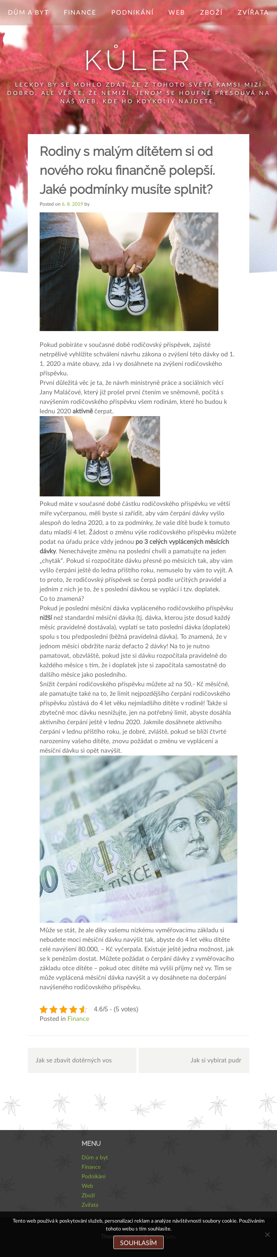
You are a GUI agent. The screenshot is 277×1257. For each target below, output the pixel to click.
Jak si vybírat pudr (216, 1060)
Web (176, 12)
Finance (80, 12)
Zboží (211, 12)
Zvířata (253, 12)
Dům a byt (28, 12)
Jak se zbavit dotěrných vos (74, 1060)
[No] (267, 1234)
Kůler (138, 60)
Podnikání (132, 12)
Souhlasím (138, 1243)
